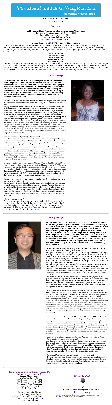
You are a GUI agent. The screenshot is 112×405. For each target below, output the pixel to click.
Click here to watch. (82, 392)
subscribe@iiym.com (61, 396)
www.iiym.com (56, 21)
